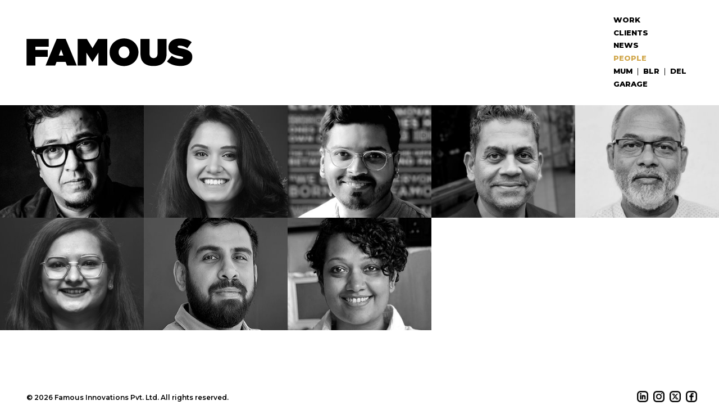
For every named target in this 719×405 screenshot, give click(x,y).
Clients (630, 32)
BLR (651, 70)
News (626, 45)
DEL (678, 70)
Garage (630, 83)
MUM (622, 70)
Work (626, 19)
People (630, 57)
